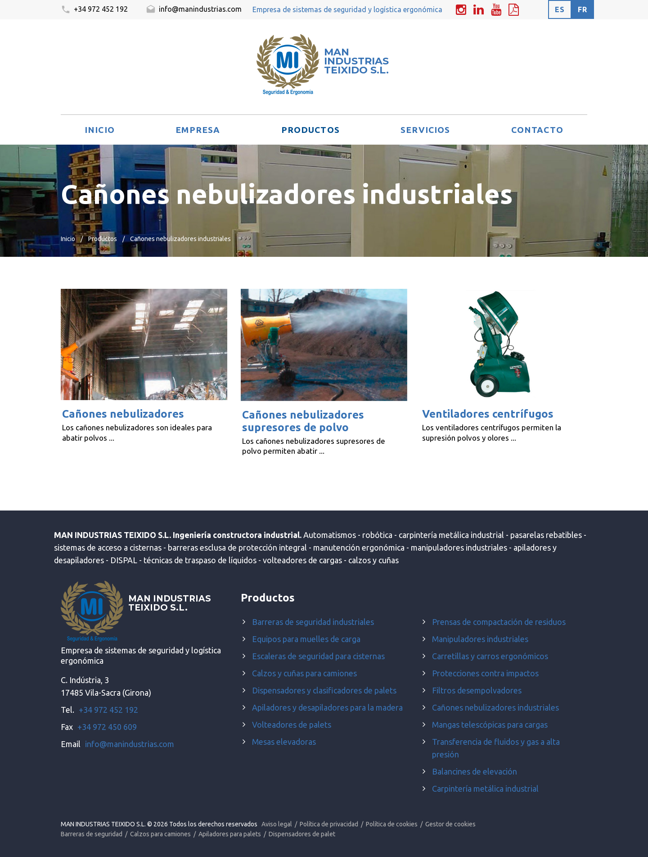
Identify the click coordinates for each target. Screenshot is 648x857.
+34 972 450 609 (107, 726)
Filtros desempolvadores (477, 690)
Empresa (198, 130)
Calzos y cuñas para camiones (304, 673)
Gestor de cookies (450, 824)
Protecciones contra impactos (485, 673)
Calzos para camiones (160, 834)
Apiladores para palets (229, 834)
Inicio (100, 130)
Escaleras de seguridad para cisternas (318, 656)
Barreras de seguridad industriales (313, 621)
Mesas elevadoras (284, 741)
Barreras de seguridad (91, 834)
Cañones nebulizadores (123, 414)
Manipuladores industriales (480, 638)
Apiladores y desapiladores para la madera (327, 707)
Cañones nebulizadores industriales (495, 707)
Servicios (425, 130)
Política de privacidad (329, 824)
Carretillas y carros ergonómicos (490, 656)
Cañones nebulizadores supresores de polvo (303, 421)
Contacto (537, 130)
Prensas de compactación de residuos (499, 621)
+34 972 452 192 (94, 10)
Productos (310, 130)
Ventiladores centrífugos (488, 414)
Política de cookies (392, 824)
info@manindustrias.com (194, 10)
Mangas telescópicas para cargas (490, 724)
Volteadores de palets (291, 724)
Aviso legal (276, 824)
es (560, 9)
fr (582, 9)
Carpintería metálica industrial (485, 788)
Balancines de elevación (474, 771)
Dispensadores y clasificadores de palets (324, 690)
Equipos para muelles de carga (306, 638)
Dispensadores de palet (302, 834)
